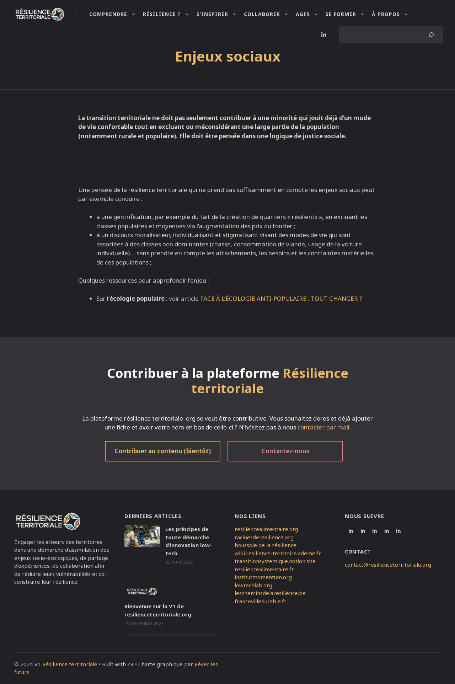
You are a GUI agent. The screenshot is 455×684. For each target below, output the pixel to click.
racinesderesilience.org (264, 537)
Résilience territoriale (69, 664)
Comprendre (116, 14)
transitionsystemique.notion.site (275, 561)
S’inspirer (220, 14)
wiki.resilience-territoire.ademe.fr (278, 553)
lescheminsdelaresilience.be (270, 593)
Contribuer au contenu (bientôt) (162, 451)
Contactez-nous (285, 451)
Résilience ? (170, 14)
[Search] (431, 34)
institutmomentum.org (263, 577)
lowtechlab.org (253, 585)
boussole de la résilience (265, 545)
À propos (394, 14)
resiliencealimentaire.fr (264, 569)
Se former (349, 14)
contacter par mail (323, 427)
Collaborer (270, 14)
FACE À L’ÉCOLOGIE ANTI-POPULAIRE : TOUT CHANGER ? (281, 298)
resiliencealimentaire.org (266, 529)
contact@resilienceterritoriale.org (388, 564)
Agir (311, 14)
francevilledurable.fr (261, 601)
